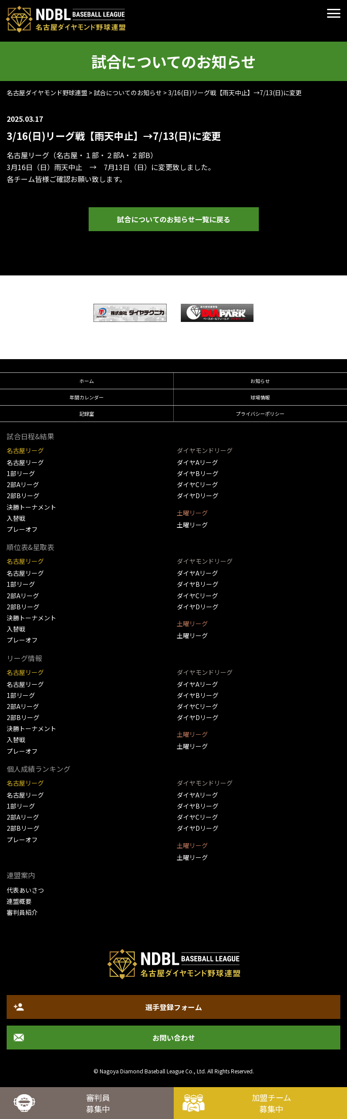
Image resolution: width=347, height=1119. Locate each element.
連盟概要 (19, 901)
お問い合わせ (173, 1037)
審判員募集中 (98, 1103)
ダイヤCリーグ (197, 484)
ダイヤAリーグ (197, 462)
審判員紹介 (22, 912)
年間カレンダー (87, 397)
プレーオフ (22, 529)
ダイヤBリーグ (197, 473)
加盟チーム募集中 (271, 1103)
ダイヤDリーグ (197, 495)
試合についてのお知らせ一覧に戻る (173, 219)
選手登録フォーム (173, 1007)
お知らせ (260, 380)
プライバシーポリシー (260, 413)
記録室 (86, 413)
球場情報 (260, 397)
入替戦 (16, 518)
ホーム (86, 380)
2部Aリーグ (23, 484)
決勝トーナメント (31, 507)
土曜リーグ (192, 524)
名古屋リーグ (25, 462)
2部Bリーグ (23, 495)
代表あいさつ (25, 890)
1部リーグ (21, 473)
